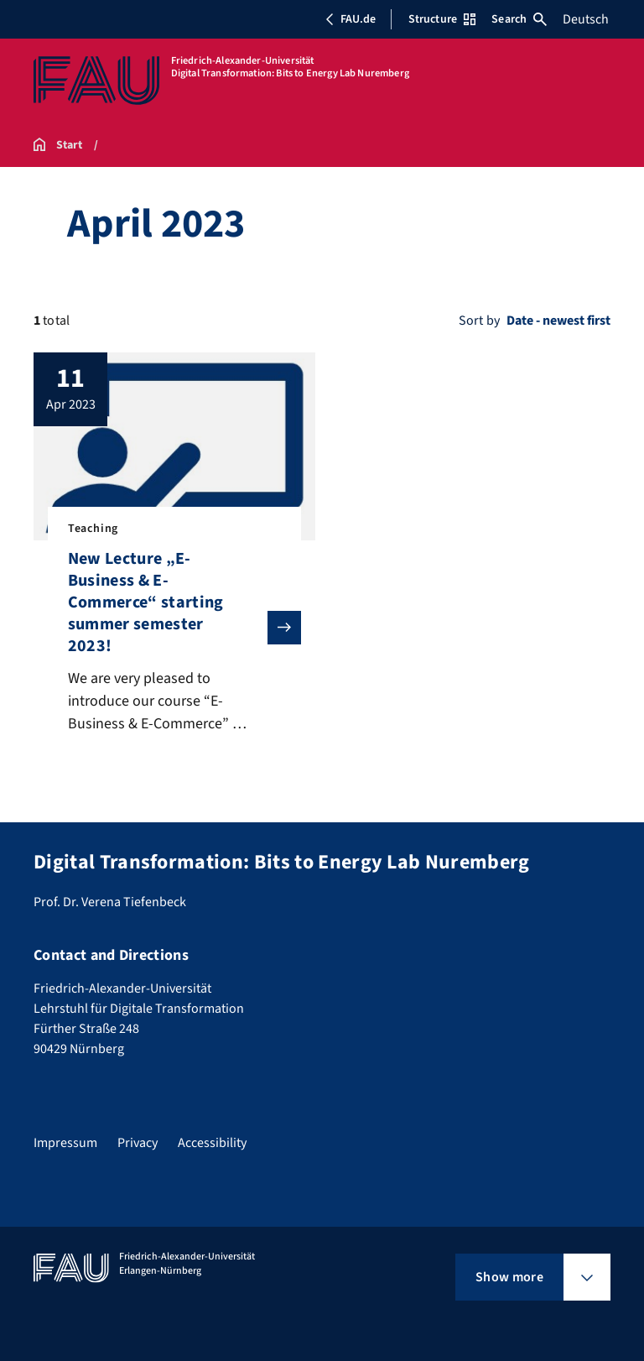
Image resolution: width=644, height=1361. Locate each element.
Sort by (479, 320)
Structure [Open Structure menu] (441, 19)
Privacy (137, 1143)
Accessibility (212, 1143)
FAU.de (351, 19)
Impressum (65, 1143)
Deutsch (586, 19)
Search (519, 19)
